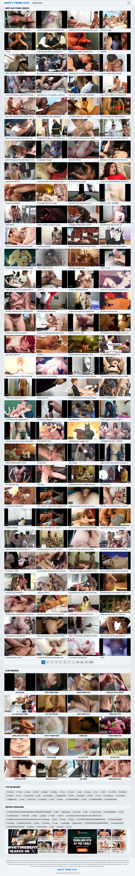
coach (72, 792)
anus (84, 799)
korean (88, 792)
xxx (96, 792)
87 (86, 662)
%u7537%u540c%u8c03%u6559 (97, 823)
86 (82, 662)
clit (39, 795)
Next (91, 662)
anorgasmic (109, 795)
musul (72, 819)
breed (63, 819)
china (20, 792)
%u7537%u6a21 (110, 812)
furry (63, 792)
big (52, 827)
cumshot (113, 792)
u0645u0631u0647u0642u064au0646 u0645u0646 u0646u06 (29, 812)
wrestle (60, 827)
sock (121, 812)
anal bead (121, 795)
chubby (54, 792)
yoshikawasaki (13, 815)
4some (60, 799)
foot (103, 792)
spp (86, 812)
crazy (56, 823)
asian (28, 792)
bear (23, 799)
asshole (10, 795)
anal (79, 792)
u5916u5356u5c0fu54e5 (16, 827)
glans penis (78, 823)
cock (99, 795)
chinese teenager (116, 819)
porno (61, 815)
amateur (123, 792)
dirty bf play (42, 827)
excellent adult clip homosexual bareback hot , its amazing (28, 819)
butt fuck (32, 799)
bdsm (37, 792)
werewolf (26, 815)
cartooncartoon (117, 823)
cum (19, 795)
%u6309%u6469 (73, 799)
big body (81, 795)
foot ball (77, 812)
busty (91, 795)
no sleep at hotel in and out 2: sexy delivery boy (84, 815)
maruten (47, 823)
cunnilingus (49, 795)
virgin (53, 815)
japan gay (66, 823)
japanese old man (25, 823)
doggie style (12, 799)
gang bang (66, 812)
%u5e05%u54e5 (96, 799)
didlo (72, 795)
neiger (44, 815)
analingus (43, 799)
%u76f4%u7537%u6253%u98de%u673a (92, 819)
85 (77, 662)
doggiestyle (61, 795)
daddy (45, 792)
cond (69, 827)
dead (35, 815)
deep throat (29, 795)
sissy (37, 823)
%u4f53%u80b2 (111, 799)
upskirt (31, 827)
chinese (11, 792)
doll (52, 799)
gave (55, 819)
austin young (96, 812)
